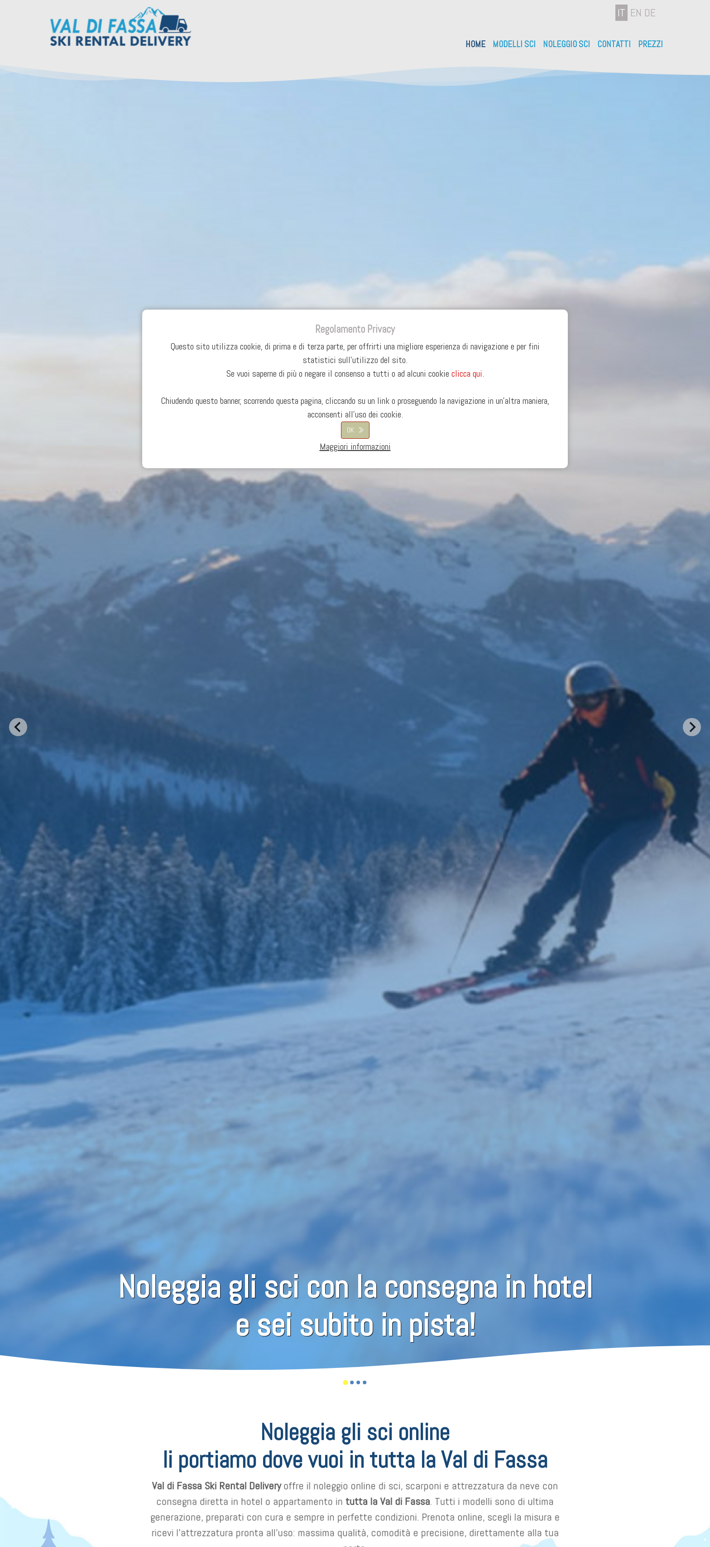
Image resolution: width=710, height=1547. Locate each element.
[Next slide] (692, 727)
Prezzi (650, 44)
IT (621, 12)
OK (350, 430)
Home (475, 44)
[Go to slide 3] (358, 1382)
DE (650, 12)
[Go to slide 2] (352, 1382)
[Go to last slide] (18, 727)
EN (636, 12)
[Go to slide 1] (345, 1382)
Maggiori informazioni (355, 446)
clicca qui (466, 373)
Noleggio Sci (566, 44)
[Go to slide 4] (364, 1382)
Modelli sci (514, 44)
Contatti (614, 44)
